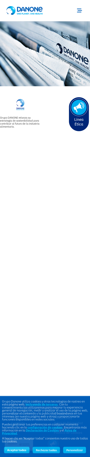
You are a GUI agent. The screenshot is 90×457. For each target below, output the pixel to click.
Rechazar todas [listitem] (46, 450)
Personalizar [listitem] (74, 450)
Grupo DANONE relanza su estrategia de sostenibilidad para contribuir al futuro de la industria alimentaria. (19, 122)
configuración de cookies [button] (45, 427)
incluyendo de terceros (42, 404)
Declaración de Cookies (42, 430)
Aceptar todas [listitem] (16, 450)
